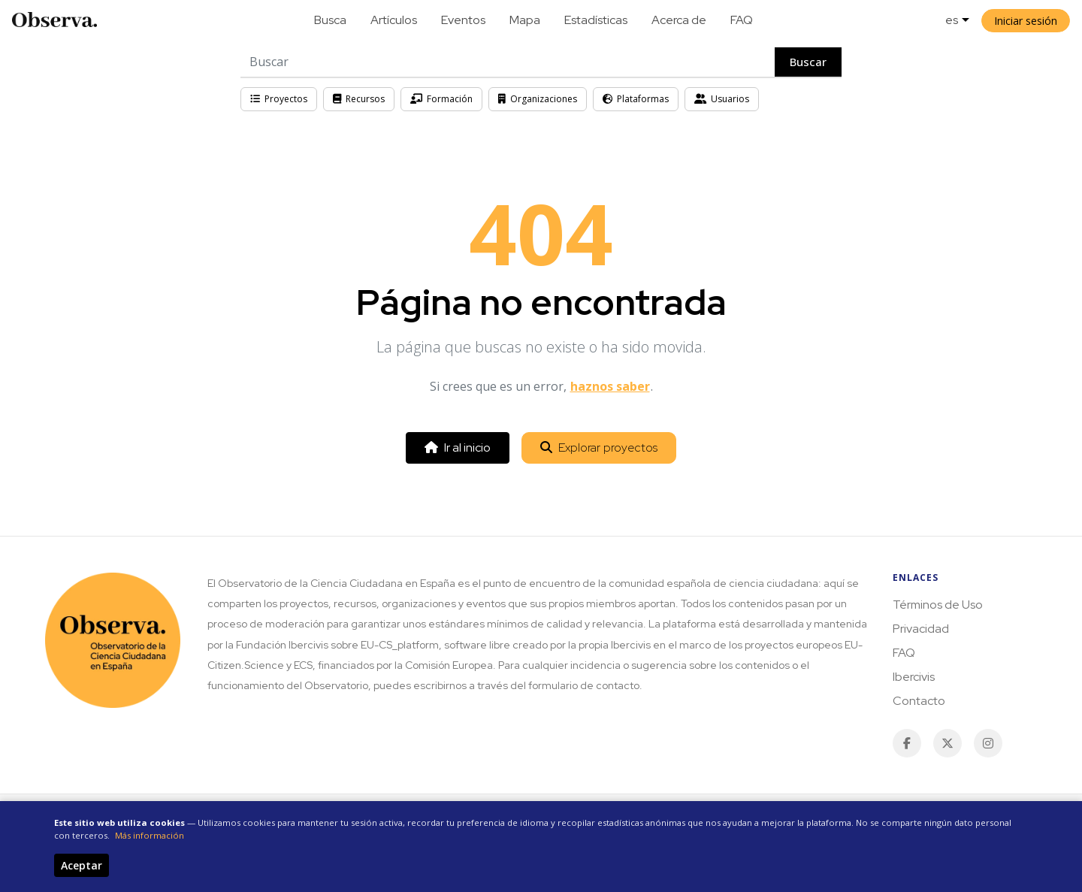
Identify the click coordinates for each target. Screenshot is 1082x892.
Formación (441, 98)
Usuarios (721, 98)
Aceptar (81, 865)
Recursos (359, 98)
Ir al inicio (458, 447)
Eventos (463, 20)
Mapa (524, 20)
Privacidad (921, 628)
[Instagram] (988, 743)
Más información (149, 835)
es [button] (951, 20)
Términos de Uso (938, 604)
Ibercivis (914, 677)
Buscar (808, 61)
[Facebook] (907, 743)
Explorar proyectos (598, 447)
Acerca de (678, 20)
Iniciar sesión (1025, 21)
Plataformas (636, 98)
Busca (330, 20)
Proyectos (278, 98)
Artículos (393, 20)
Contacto (919, 701)
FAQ (741, 20)
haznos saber (610, 386)
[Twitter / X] (947, 743)
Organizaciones (537, 98)
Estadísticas (595, 20)
